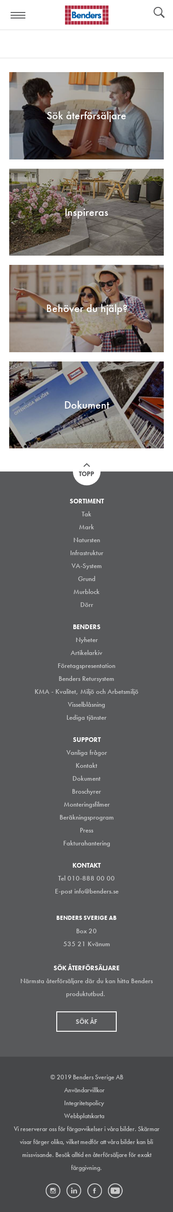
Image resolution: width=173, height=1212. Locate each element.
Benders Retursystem (86, 678)
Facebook (94, 1190)
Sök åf (86, 1021)
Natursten (86, 540)
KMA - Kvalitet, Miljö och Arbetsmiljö (86, 691)
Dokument (86, 778)
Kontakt (86, 765)
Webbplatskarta (84, 1116)
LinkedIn (73, 1190)
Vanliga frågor (86, 752)
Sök (159, 13)
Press (86, 830)
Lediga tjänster (86, 717)
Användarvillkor (84, 1090)
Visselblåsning (86, 704)
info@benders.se (96, 891)
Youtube (115, 1190)
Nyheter (87, 639)
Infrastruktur (86, 552)
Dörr (86, 604)
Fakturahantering (86, 843)
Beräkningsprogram (87, 817)
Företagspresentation (86, 665)
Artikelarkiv (86, 652)
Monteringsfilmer (87, 804)
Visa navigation (18, 15)
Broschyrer (86, 791)
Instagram (53, 1190)
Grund (86, 578)
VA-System (87, 565)
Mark (86, 527)
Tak (86, 514)
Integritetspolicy (84, 1103)
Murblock (86, 591)
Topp (86, 474)
